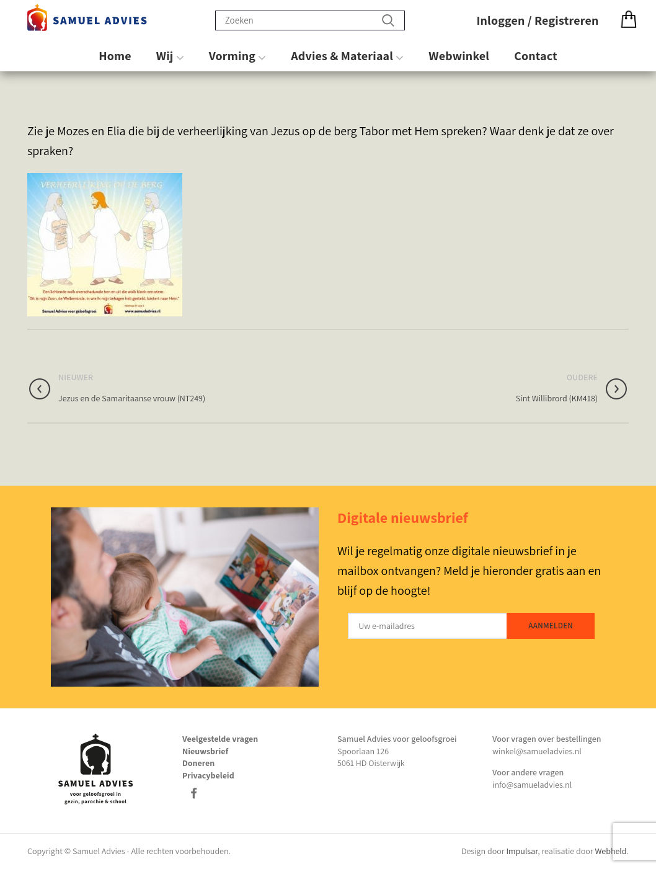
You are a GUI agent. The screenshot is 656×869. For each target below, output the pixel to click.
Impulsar (522, 851)
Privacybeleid (208, 775)
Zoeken (388, 20)
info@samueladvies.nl (532, 784)
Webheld (610, 851)
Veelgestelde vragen (220, 738)
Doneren (198, 763)
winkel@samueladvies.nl (537, 751)
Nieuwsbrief (205, 751)
